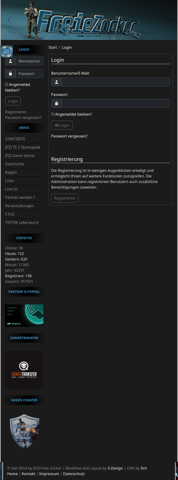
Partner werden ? (20, 197)
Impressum (49, 473)
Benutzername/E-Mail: (70, 73)
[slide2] (89, 36)
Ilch (144, 468)
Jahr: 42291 (15, 270)
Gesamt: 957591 (19, 281)
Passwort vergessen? (23, 117)
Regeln (11, 172)
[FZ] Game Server (20, 155)
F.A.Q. (10, 214)
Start (53, 47)
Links (9, 180)
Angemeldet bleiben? (17, 87)
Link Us (11, 189)
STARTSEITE (15, 138)
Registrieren (15, 111)
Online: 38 (14, 248)
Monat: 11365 (17, 264)
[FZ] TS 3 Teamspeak (22, 147)
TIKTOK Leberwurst (22, 222)
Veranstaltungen (19, 205)
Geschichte (14, 164)
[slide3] (97, 36)
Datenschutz (74, 473)
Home (12, 473)
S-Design (115, 468)
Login (13, 101)
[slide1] (80, 36)
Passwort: (59, 94)
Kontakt (28, 473)
